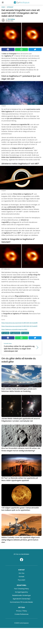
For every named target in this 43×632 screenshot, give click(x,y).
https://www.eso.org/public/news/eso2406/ (14, 329)
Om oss (21, 573)
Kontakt (21, 577)
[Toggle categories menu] (2, 2)
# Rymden (5, 333)
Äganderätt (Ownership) (21, 599)
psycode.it (21, 580)
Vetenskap (10, 7)
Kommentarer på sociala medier (21, 602)
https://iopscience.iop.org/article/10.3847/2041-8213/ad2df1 (19, 326)
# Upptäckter (15, 333)
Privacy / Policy (21, 611)
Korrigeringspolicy (21, 592)
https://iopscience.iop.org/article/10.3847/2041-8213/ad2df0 (19, 323)
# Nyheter (25, 333)
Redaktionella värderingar (21, 595)
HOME (3, 7)
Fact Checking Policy (21, 589)
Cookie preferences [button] (21, 614)
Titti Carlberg (11, 19)
